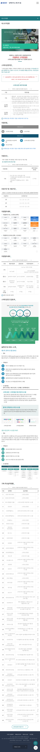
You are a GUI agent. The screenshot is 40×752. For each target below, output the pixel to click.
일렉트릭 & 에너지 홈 (15, 3)
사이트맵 (31, 734)
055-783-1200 (6, 738)
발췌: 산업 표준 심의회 (8, 295)
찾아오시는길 (25, 734)
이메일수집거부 (18, 734)
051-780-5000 (19, 738)
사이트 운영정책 (10, 734)
